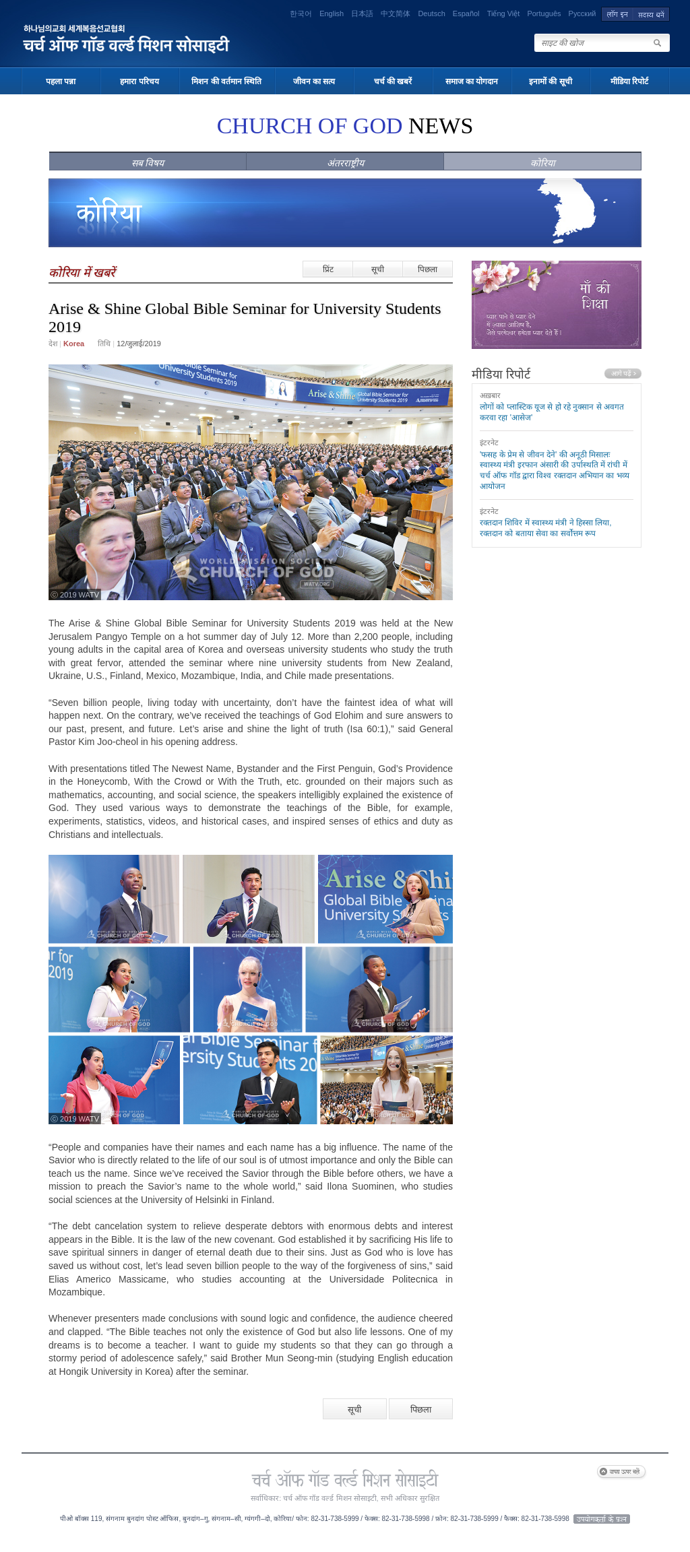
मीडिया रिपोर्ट (629, 81)
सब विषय (147, 163)
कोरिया (542, 163)
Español (466, 13)
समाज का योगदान (472, 81)
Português (544, 13)
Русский (582, 13)
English (331, 13)
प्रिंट (328, 269)
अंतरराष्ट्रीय (345, 163)
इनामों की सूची (550, 81)
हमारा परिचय (139, 81)
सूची (377, 269)
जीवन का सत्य (314, 81)
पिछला (427, 269)
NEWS (345, 125)
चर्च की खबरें (393, 81)
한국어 (301, 13)
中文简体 (395, 13)
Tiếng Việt (503, 13)
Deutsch (431, 13)
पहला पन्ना (60, 81)
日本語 (362, 13)
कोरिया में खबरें (82, 273)
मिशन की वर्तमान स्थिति (226, 81)
